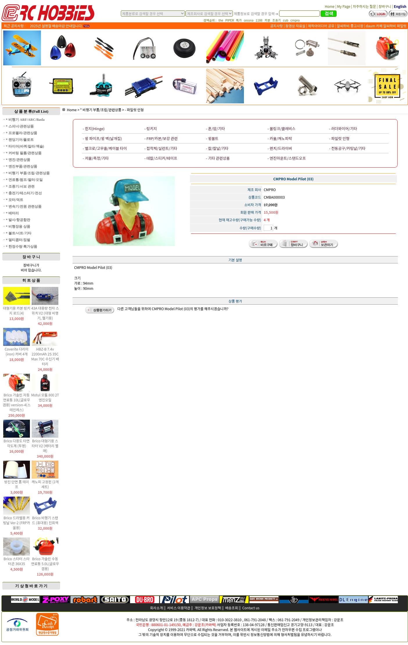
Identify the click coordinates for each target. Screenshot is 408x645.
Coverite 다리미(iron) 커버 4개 (16, 351)
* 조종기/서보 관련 (20, 186)
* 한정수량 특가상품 (21, 247)
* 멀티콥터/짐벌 (18, 240)
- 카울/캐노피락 (279, 138)
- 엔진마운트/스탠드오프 (286, 158)
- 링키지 (150, 128)
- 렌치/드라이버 (279, 148)
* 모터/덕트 (14, 200)
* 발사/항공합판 (18, 220)
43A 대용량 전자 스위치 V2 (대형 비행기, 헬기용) (45, 313)
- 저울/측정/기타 (96, 158)
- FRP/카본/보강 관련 (161, 138)
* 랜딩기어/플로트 (20, 140)
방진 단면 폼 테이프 (16, 484)
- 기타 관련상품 (218, 158)
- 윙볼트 (212, 138)
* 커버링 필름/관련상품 (24, 153)
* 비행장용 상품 (18, 226)
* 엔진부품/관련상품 (21, 166)
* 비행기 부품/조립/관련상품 (28, 173)
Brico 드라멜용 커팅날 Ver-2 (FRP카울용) (16, 522)
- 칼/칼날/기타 (217, 148)
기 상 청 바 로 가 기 (31, 586)
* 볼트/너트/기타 (18, 233)
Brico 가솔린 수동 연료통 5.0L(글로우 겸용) (45, 563)
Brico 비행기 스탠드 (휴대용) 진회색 (45, 520)
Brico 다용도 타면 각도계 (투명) (16, 443)
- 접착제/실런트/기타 (160, 148)
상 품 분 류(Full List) (31, 111)
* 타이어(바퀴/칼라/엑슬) (25, 146)
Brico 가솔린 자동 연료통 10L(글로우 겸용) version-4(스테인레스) (16, 402)
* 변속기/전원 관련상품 (24, 206)
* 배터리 (12, 213)
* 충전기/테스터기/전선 (24, 193)
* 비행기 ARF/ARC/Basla (25, 120)
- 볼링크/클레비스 (281, 128)
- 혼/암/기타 (215, 128)
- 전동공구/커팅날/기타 (347, 148)
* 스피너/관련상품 (20, 126)
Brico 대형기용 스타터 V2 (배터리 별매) (45, 445)
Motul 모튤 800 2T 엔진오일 (45, 397)
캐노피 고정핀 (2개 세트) (45, 484)
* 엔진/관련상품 (18, 160)
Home (69, 109)
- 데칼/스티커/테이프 (160, 158)
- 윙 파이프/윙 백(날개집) (102, 138)
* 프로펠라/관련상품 (21, 133)
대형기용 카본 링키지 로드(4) (16, 310)
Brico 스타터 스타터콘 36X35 (16, 561)
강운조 (338, 619)
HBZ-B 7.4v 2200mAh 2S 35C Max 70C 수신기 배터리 (45, 356)
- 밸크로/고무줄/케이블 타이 (105, 148)
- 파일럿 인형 (134, 109)
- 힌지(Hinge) (94, 128)
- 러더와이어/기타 (343, 128)
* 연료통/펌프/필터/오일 (24, 180)
